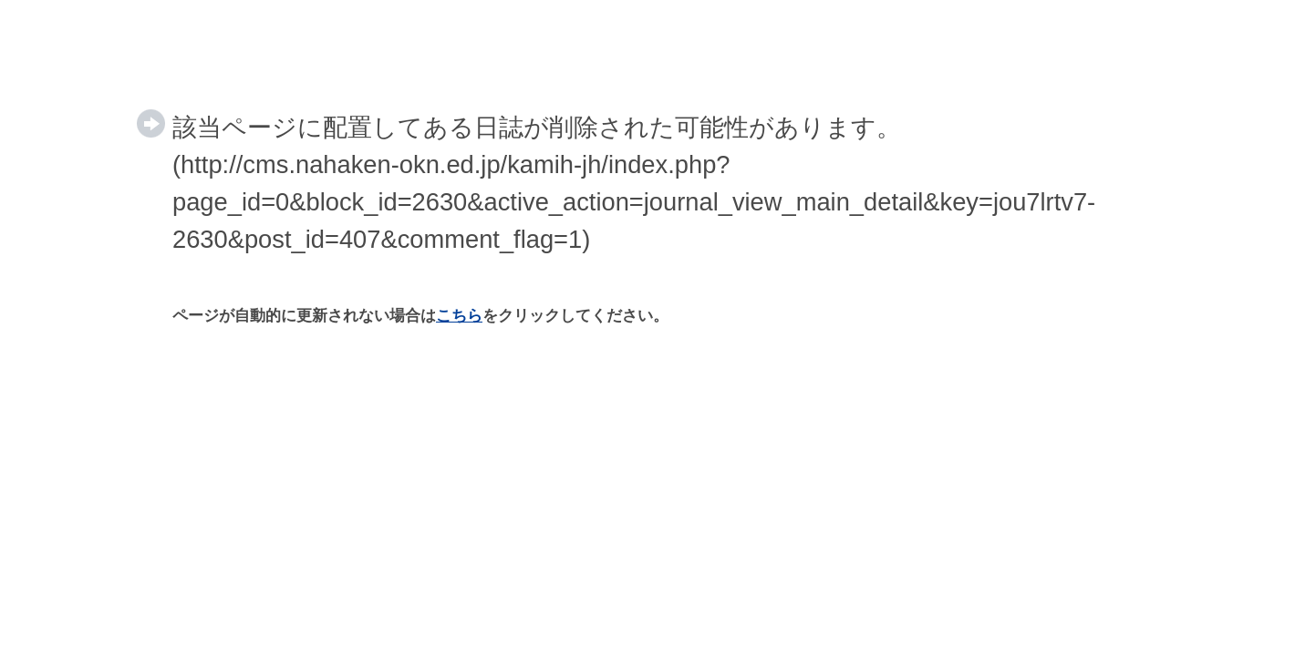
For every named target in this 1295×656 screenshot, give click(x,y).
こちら (459, 315)
